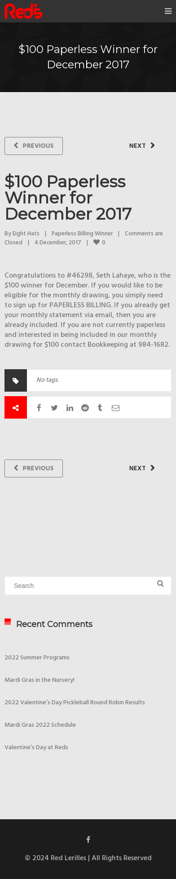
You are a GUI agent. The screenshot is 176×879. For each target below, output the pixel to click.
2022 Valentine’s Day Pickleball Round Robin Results (74, 703)
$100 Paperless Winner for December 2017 (68, 198)
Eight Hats (26, 234)
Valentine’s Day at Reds (36, 747)
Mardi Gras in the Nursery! (39, 680)
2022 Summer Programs (37, 658)
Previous (38, 146)
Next (137, 146)
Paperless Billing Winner (82, 234)
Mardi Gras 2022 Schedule (40, 725)
